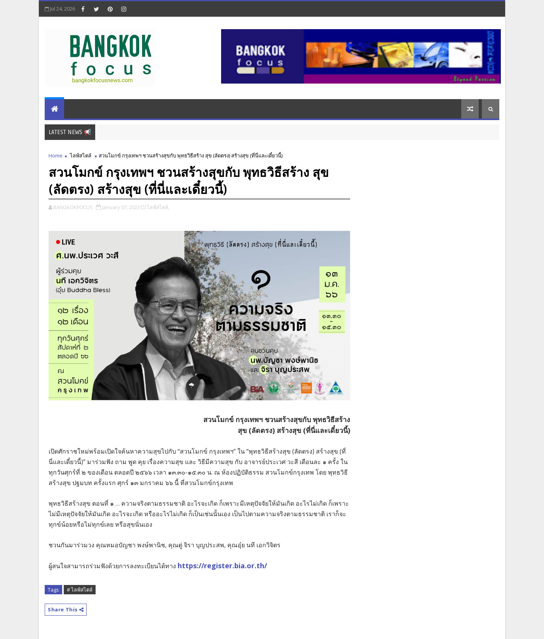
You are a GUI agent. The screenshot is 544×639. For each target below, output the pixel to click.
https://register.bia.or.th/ (222, 565)
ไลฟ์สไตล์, (158, 207)
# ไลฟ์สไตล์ (79, 589)
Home (56, 155)
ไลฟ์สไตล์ (80, 155)
